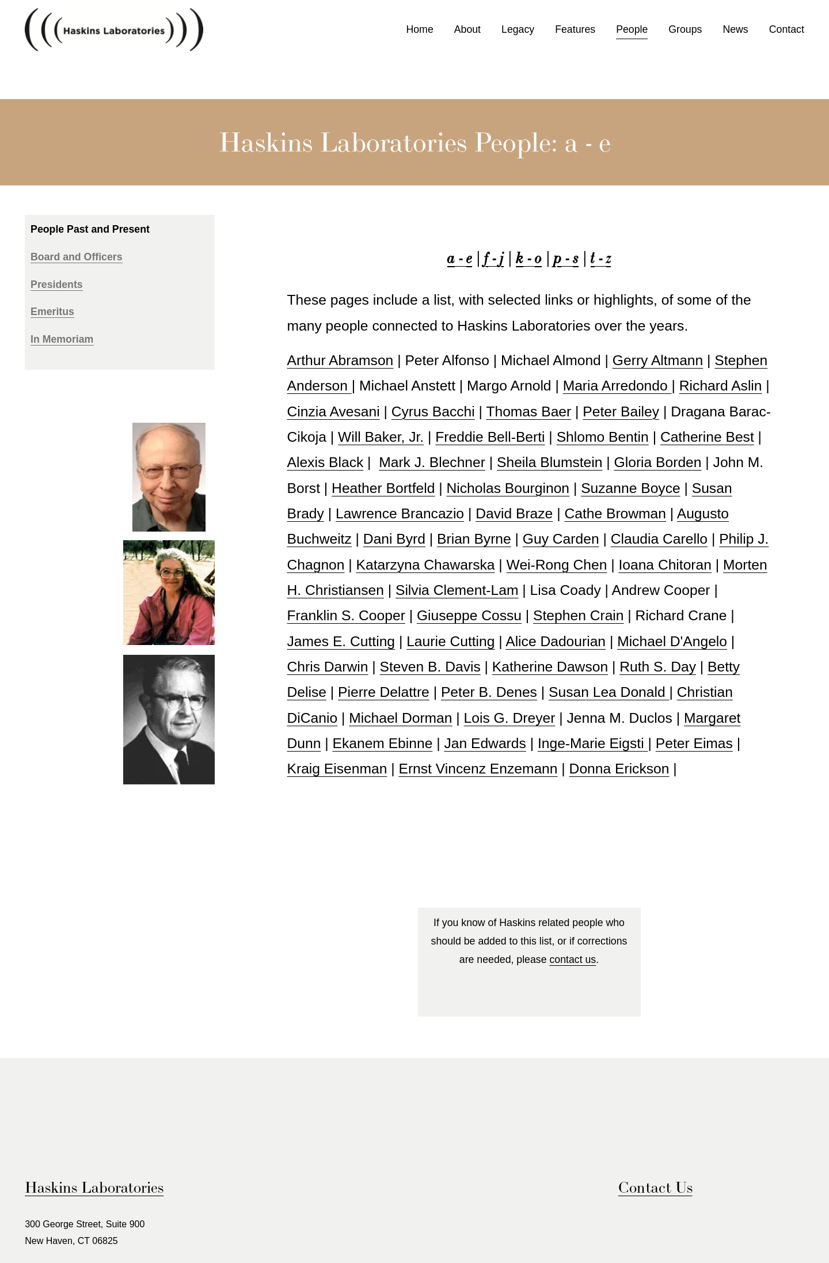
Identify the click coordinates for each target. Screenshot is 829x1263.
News (735, 29)
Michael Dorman (400, 718)
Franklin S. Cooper (346, 615)
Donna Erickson (619, 768)
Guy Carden (561, 539)
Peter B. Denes (489, 692)
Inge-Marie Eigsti (593, 743)
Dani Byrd (394, 539)
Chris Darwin (327, 666)
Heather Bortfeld (383, 488)
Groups (685, 29)
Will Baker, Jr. (381, 437)
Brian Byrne (474, 539)
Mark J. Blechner (432, 462)
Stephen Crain (578, 615)
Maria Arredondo (617, 385)
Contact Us (655, 1187)
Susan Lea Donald (609, 692)
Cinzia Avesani (333, 411)
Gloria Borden (658, 462)
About (467, 29)
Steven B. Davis (430, 666)
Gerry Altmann (658, 360)
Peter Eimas (694, 743)
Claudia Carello (659, 539)
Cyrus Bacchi (433, 411)
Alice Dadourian (555, 641)
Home (419, 29)
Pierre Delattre (383, 692)
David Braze (514, 513)
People (632, 29)
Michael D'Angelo (672, 641)
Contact (786, 29)
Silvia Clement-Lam (457, 590)
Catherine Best (707, 437)
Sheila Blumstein (549, 462)
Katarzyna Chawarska (425, 564)
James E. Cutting (341, 641)
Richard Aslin (720, 385)
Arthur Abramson (340, 360)
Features (575, 29)
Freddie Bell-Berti (490, 437)
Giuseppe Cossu (469, 615)
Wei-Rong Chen (557, 564)
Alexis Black (325, 462)
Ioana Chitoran (665, 564)
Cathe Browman (615, 513)
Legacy (517, 29)
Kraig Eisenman (337, 768)
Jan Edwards (485, 743)
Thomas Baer (528, 411)
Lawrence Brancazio (400, 513)
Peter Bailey (621, 411)
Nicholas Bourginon (508, 488)
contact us (572, 959)
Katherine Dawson (550, 666)
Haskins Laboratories (94, 1187)
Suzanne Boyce (630, 488)
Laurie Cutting (450, 641)
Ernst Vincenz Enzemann (477, 768)
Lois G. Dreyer (510, 718)
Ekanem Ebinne (383, 743)
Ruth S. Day (657, 666)
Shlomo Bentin (603, 437)
